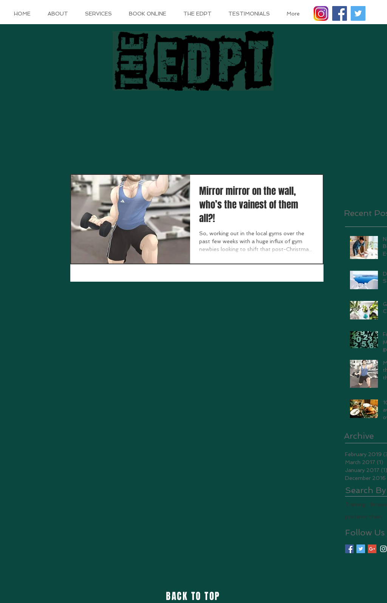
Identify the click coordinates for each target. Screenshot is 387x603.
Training (355, 504)
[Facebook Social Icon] (339, 13)
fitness (378, 504)
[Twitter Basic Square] (360, 548)
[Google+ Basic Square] (372, 548)
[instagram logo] (321, 13)
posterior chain (363, 517)
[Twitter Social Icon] (358, 13)
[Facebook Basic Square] (349, 548)
